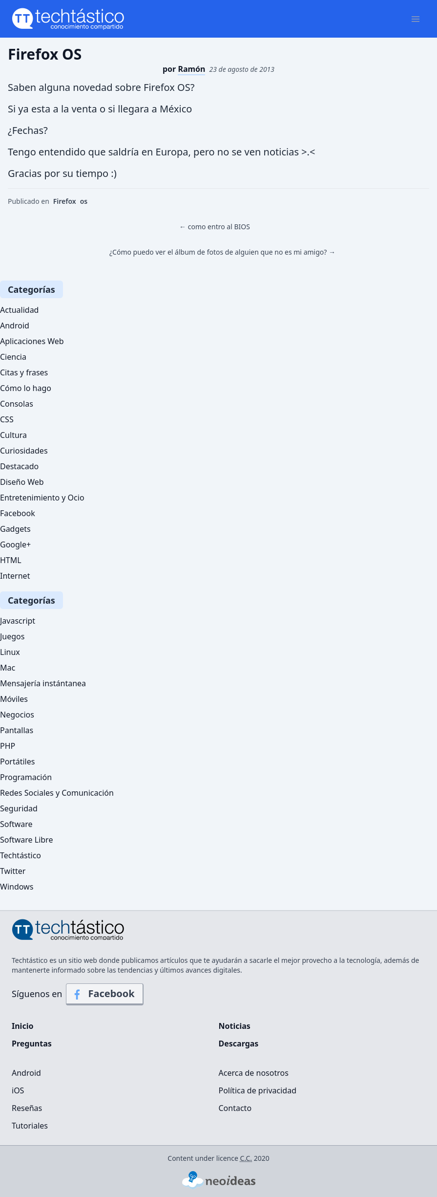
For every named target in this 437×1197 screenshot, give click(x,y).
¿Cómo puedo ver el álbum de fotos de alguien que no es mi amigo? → (222, 252)
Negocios (17, 714)
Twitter (12, 871)
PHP (7, 745)
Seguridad (19, 808)
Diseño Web (22, 482)
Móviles (14, 699)
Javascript (17, 620)
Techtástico (20, 855)
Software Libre (26, 839)
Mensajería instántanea (43, 683)
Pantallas (16, 730)
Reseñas (27, 1108)
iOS (18, 1090)
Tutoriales (30, 1125)
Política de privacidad (258, 1090)
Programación (26, 777)
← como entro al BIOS (214, 226)
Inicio (22, 1026)
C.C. (246, 1158)
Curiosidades (24, 450)
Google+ (15, 544)
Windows (16, 886)
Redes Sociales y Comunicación (57, 792)
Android (14, 325)
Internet (15, 575)
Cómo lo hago (25, 388)
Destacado (19, 466)
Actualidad (19, 310)
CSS (7, 419)
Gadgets (15, 528)
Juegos (12, 636)
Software (16, 824)
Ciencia (13, 356)
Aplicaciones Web (32, 341)
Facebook (17, 513)
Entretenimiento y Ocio (42, 497)
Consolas (16, 403)
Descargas (239, 1043)
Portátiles (17, 761)
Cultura (13, 435)
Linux (10, 652)
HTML (10, 560)
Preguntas (32, 1043)
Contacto (235, 1108)
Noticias (234, 1026)
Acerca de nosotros (254, 1072)
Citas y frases (24, 372)
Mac (7, 667)
